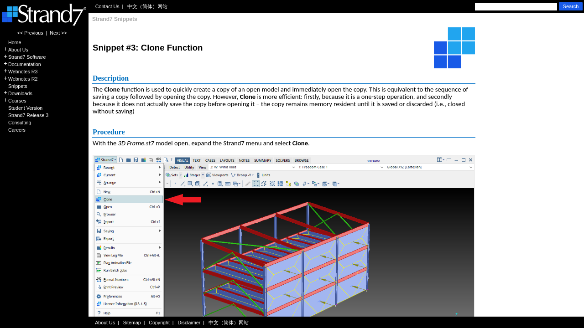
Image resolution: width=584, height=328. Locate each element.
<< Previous (30, 33)
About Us (15, 49)
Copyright (159, 322)
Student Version (22, 108)
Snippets (15, 86)
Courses (14, 100)
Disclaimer (189, 322)
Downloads (17, 93)
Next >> (58, 33)
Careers (14, 130)
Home (12, 42)
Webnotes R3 (20, 71)
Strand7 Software (24, 57)
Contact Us (107, 6)
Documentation (22, 64)
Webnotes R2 (20, 79)
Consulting (17, 122)
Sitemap (132, 322)
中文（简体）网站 (147, 6)
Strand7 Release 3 (25, 115)
